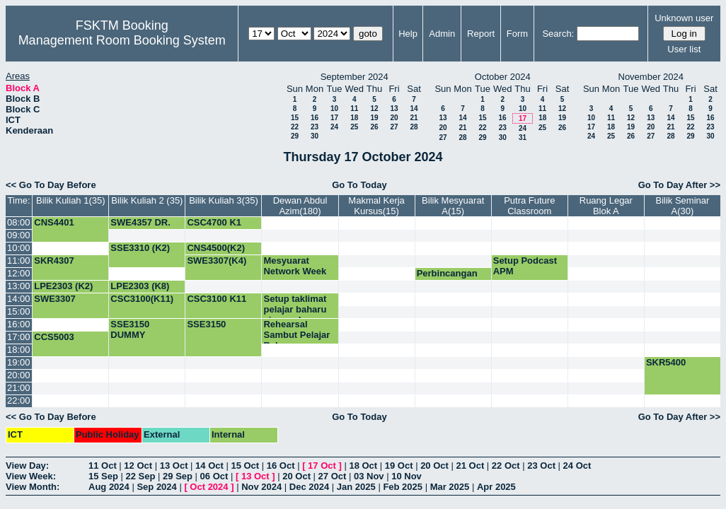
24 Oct (577, 465)
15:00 (18, 311)
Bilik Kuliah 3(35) (223, 200)
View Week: (31, 476)
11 (354, 108)
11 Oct (102, 465)
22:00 (18, 400)
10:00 (18, 247)
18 (354, 118)
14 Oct (209, 465)
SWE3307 (55, 298)
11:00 (18, 260)
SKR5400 (666, 362)
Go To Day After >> (679, 185)
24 (334, 127)
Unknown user (684, 18)
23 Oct (541, 465)
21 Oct (470, 465)
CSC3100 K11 (216, 298)
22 (295, 127)
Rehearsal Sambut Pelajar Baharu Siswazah (296, 340)
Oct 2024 (209, 486)
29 (295, 136)
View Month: (32, 486)
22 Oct (506, 465)
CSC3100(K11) (141, 298)
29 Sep (177, 476)
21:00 (18, 387)
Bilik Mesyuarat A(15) (453, 205)
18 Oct (363, 465)
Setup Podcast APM (525, 265)
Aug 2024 (108, 486)
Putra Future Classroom (529, 205)
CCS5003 (54, 337)
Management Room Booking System (122, 40)
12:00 (18, 273)
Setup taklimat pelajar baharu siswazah (294, 309)
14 (413, 108)
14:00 (18, 298)
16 (314, 118)
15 (295, 118)
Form (517, 33)
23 (314, 127)
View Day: (27, 465)
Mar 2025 (450, 486)
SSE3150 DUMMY (129, 329)
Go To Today (359, 185)
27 (394, 127)
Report (481, 33)
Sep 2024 (156, 486)
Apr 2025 (496, 486)
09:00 (18, 235)
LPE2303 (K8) (139, 286)
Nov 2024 (261, 486)
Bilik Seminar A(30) (683, 205)
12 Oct (138, 465)
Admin (442, 33)
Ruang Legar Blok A (606, 205)
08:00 (18, 222)
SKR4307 (54, 260)
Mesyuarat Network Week (294, 265)
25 (354, 127)
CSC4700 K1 (214, 222)
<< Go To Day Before (51, 185)
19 (374, 118)
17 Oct (322, 465)
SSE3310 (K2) (140, 247)
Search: (558, 33)
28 (413, 127)
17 (334, 118)
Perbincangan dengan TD (447, 278)
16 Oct (281, 465)
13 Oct (174, 465)
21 (413, 118)
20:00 (18, 375)
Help (407, 33)
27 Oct (332, 476)
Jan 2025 (356, 486)
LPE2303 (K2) (63, 286)
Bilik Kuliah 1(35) (70, 200)
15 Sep (103, 476)
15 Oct (245, 465)
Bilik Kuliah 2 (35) (147, 200)
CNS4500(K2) (216, 247)
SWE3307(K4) (216, 260)
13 (394, 108)
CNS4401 (54, 222)
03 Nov (369, 476)
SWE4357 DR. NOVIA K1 (140, 227)
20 (394, 118)
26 (374, 127)
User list (684, 49)
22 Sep (141, 476)
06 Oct (214, 476)
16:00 (18, 324)
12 (374, 108)
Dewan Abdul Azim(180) (300, 205)
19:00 (18, 362)
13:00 (18, 286)
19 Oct (399, 465)
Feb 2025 (402, 486)
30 (314, 136)
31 (522, 137)
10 (334, 108)
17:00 (18, 337)
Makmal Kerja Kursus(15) (376, 205)
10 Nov (406, 476)
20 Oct (434, 465)
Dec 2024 (309, 486)
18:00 (18, 349)
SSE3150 (206, 324)
